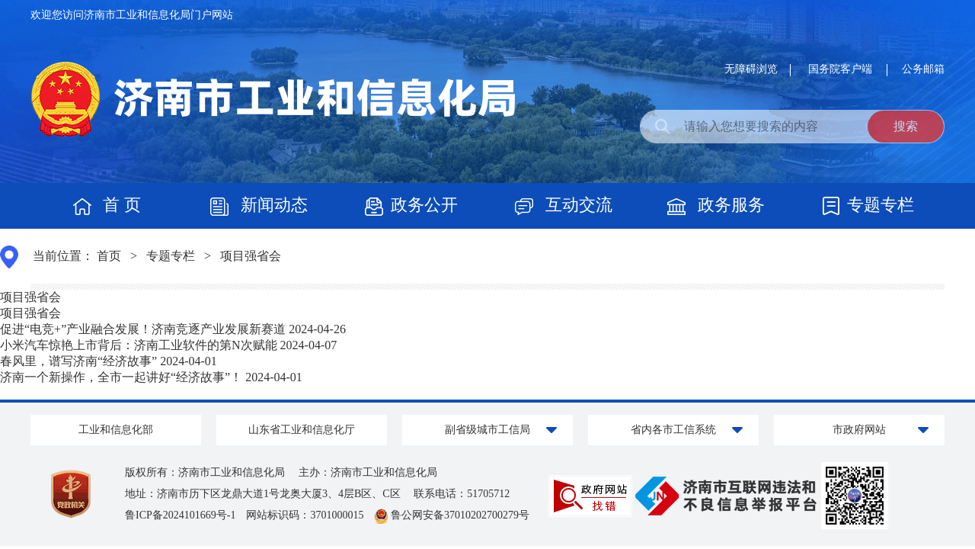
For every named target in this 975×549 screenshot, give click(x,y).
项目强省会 (250, 255)
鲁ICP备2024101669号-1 (185, 515)
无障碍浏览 (751, 69)
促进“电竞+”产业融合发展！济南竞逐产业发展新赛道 (143, 329)
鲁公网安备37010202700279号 (451, 515)
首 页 (107, 204)
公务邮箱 (923, 69)
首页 (109, 255)
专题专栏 (868, 204)
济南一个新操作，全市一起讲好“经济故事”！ (121, 377)
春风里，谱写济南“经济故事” (78, 361)
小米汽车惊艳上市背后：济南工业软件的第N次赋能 (138, 345)
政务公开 (411, 204)
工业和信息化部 (115, 429)
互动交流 (563, 204)
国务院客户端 (841, 69)
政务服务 (716, 204)
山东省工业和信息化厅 (301, 429)
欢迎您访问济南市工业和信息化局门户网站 (131, 15)
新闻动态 (259, 204)
